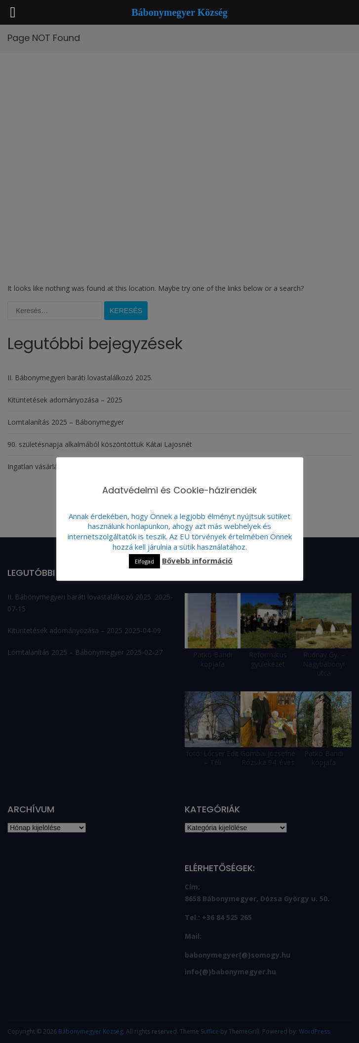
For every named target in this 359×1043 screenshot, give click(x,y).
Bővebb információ (197, 560)
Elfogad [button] (144, 561)
